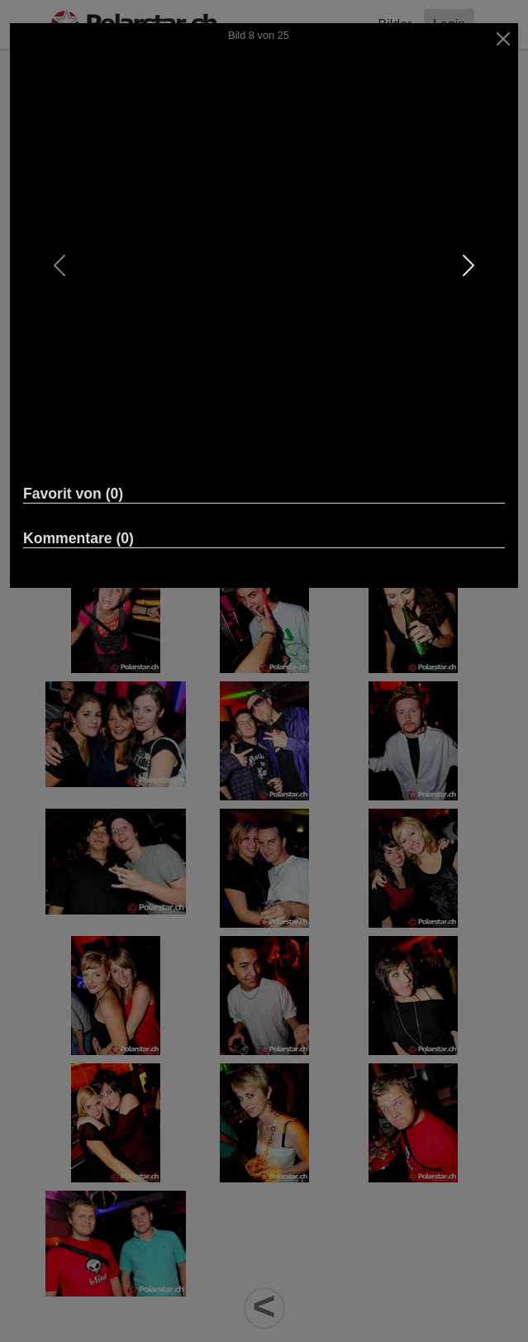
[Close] (503, 39)
